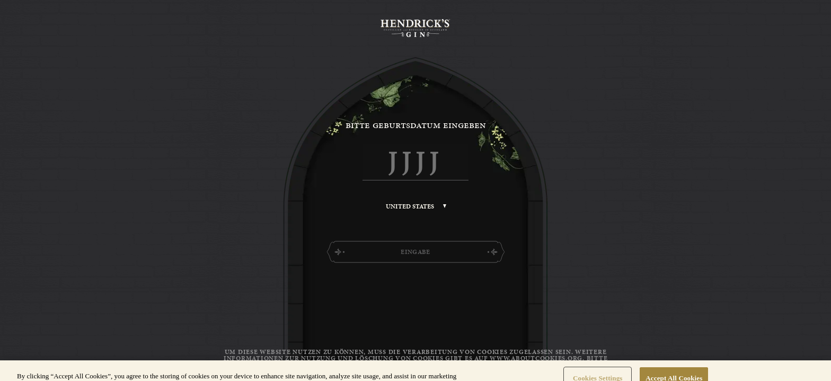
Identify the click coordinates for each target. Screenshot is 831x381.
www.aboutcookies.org (536, 358)
